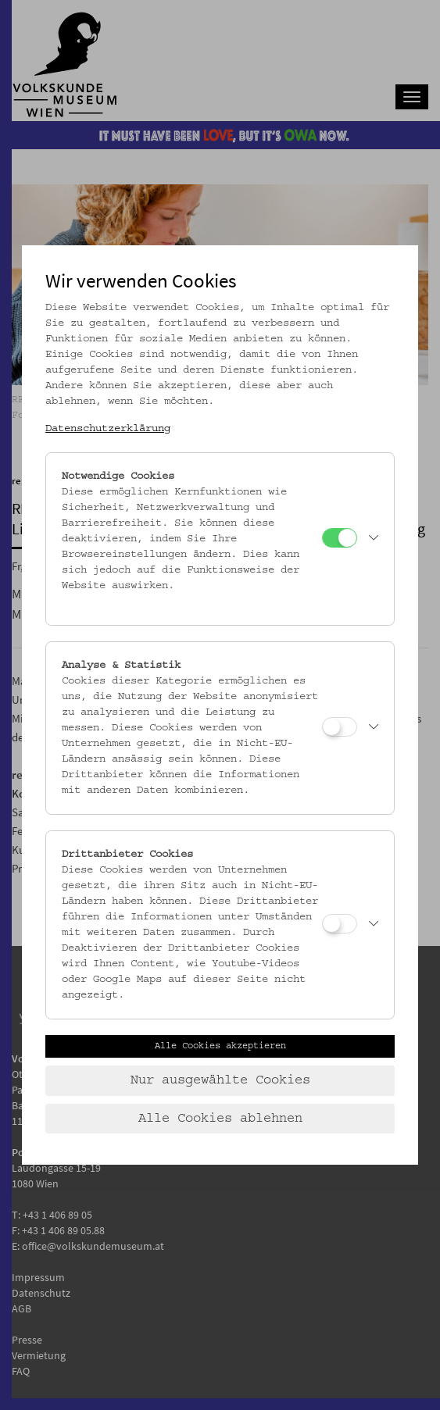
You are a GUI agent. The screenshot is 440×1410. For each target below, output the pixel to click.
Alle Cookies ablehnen (220, 1118)
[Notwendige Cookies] (339, 538)
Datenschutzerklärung (107, 429)
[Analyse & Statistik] (339, 727)
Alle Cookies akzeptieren (220, 1046)
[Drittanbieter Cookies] (339, 923)
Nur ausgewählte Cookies (220, 1080)
